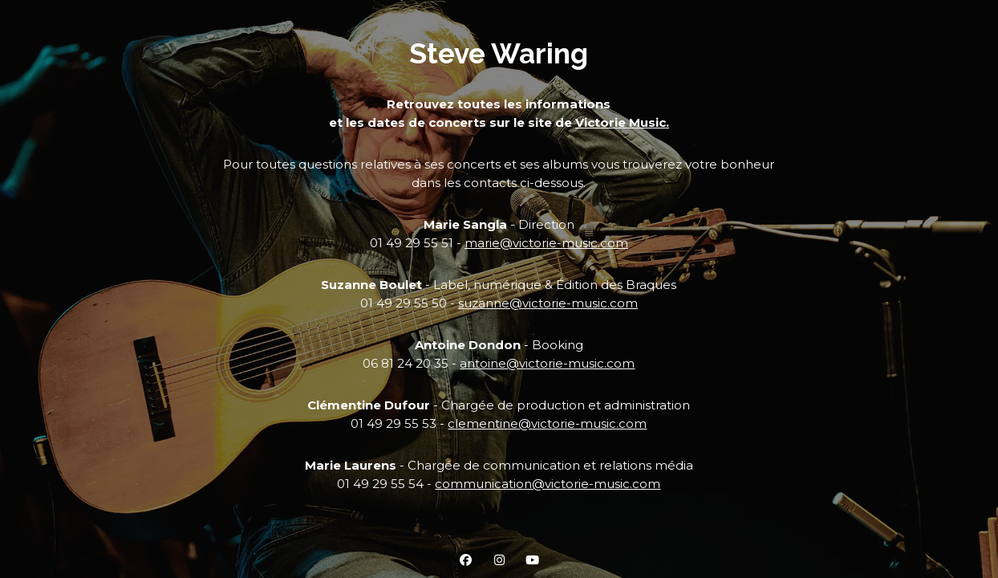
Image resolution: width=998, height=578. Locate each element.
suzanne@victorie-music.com (548, 303)
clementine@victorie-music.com (547, 423)
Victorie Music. (622, 122)
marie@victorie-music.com (546, 242)
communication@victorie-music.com (547, 483)
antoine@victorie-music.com (547, 363)
